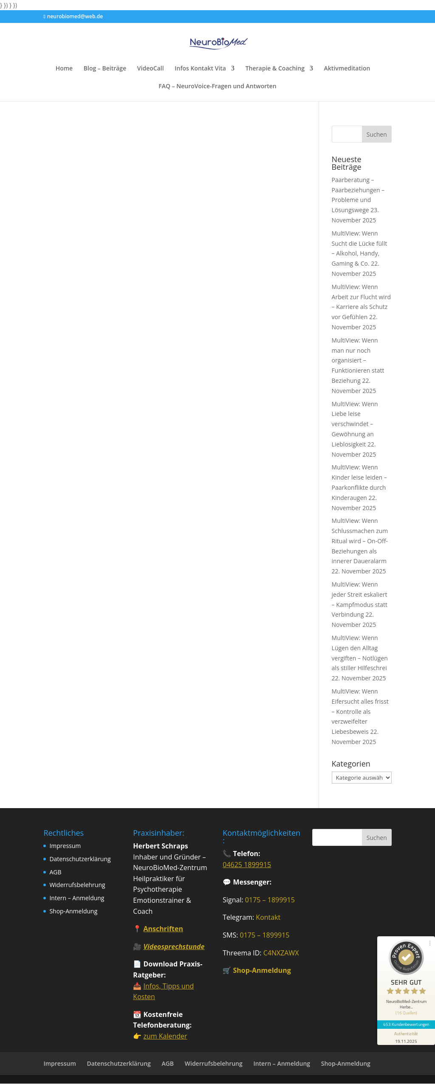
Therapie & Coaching (275, 68)
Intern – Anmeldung (76, 898)
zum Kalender (165, 1036)
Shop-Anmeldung (73, 911)
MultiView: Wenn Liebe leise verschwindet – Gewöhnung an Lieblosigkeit (355, 424)
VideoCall (150, 68)
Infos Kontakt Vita (200, 68)
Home (64, 68)
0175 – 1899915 (270, 899)
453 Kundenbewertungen (406, 1024)
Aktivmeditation (347, 68)
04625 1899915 (247, 864)
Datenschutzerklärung (79, 859)
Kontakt (268, 917)
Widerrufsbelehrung (77, 885)
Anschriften (163, 928)
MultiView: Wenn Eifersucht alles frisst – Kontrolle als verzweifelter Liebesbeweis (360, 711)
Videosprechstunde (173, 946)
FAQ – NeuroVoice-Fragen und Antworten (217, 86)
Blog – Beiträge (105, 68)
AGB (55, 872)
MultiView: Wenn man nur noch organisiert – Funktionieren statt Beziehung (358, 360)
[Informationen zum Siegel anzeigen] (406, 1037)
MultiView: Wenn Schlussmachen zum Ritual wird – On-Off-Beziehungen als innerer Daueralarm (360, 541)
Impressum (65, 846)
